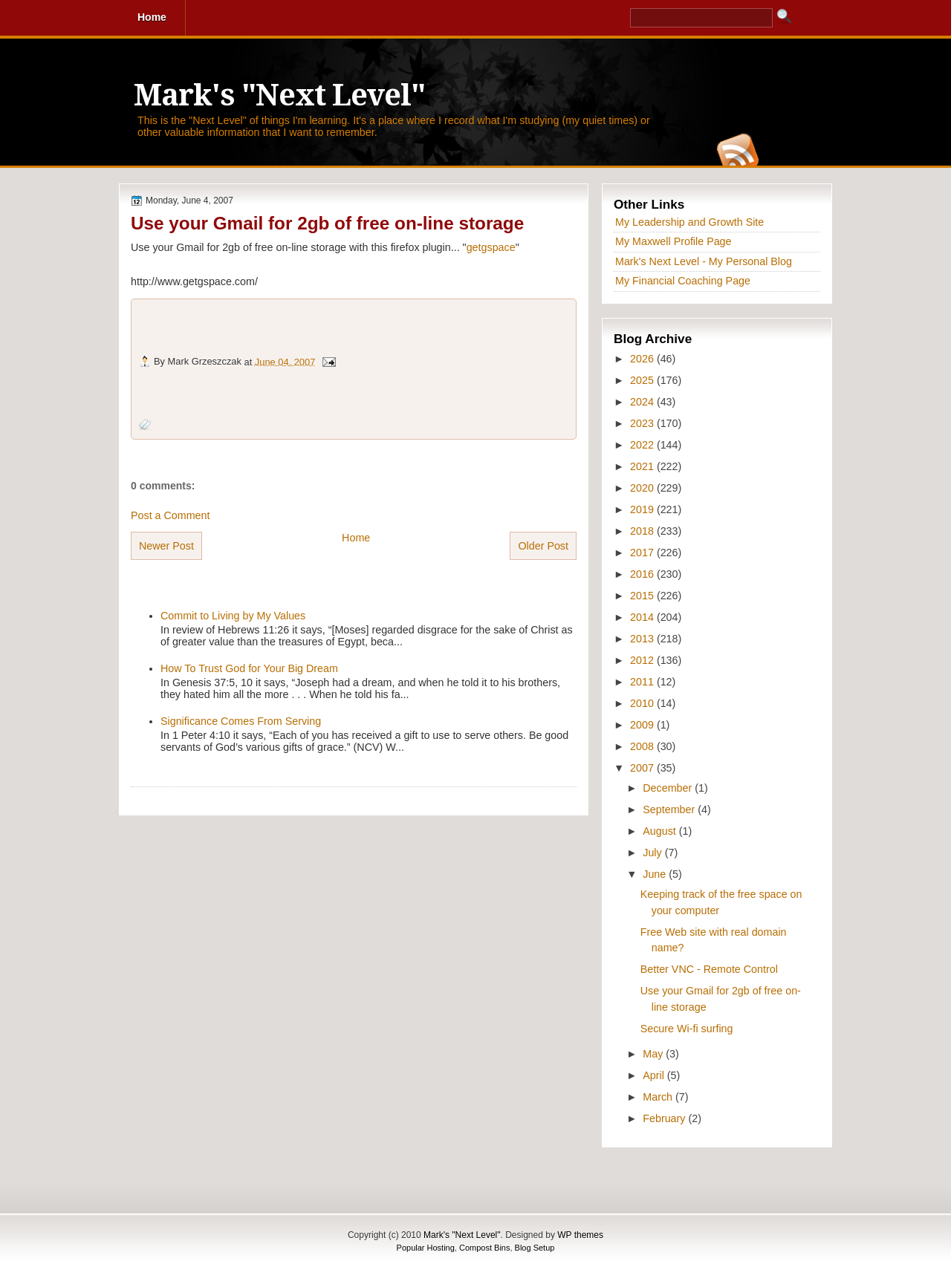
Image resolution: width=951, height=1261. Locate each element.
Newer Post (166, 546)
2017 (643, 552)
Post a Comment (170, 515)
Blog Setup (535, 1247)
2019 (643, 509)
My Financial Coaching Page (682, 281)
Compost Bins (484, 1247)
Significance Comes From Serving (240, 721)
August (660, 831)
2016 (643, 574)
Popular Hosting (426, 1247)
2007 (643, 768)
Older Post (543, 546)
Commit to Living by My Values (232, 616)
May (654, 1054)
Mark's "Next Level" (279, 95)
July (653, 852)
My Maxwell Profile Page (673, 241)
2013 (643, 639)
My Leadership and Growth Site (689, 222)
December (669, 788)
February (665, 1118)
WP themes (580, 1235)
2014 (643, 617)
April (655, 1075)
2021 (643, 466)
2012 (643, 660)
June (656, 874)
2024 (643, 402)
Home (356, 538)
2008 (643, 746)
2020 (643, 488)
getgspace (491, 247)
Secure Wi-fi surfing (686, 1028)
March (659, 1097)
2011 (643, 682)
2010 (643, 703)
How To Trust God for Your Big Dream (249, 668)
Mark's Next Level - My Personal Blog (703, 261)
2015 (643, 596)
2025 (643, 380)
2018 (643, 531)
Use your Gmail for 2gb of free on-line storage (327, 223)
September (670, 809)
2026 (643, 359)
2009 (643, 725)
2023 (643, 423)
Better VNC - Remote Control (709, 969)
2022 (643, 445)
